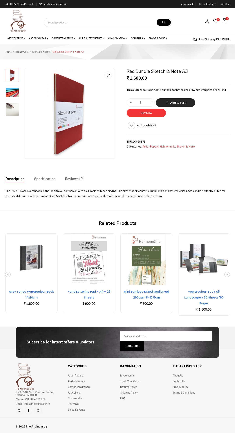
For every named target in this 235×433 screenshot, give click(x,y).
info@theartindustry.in (55, 4)
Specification (44, 179)
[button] (225, 20)
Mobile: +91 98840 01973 (30, 399)
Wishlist (225, 4)
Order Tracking (207, 4)
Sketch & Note (40, 51)
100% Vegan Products (20, 4)
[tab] (15, 179)
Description (15, 179)
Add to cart (178, 102)
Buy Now (146, 112)
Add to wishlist (146, 125)
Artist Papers (150, 146)
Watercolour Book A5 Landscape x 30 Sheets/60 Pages (204, 297)
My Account (187, 4)
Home (9, 51)
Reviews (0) (74, 179)
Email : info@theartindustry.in (33, 403)
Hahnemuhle (21, 51)
